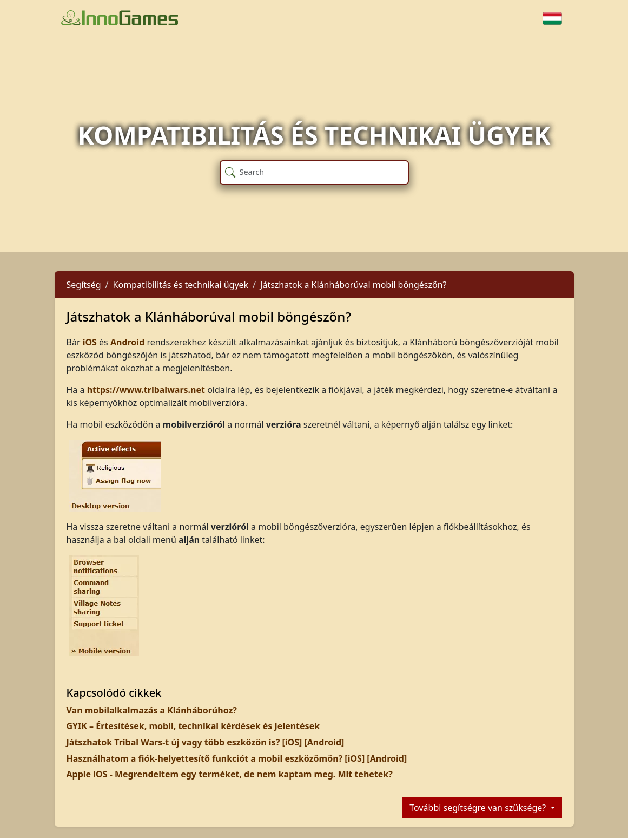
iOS (90, 342)
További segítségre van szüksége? (478, 808)
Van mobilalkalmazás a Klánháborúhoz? (152, 710)
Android (127, 342)
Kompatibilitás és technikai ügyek (181, 285)
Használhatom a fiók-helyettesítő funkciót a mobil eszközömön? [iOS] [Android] (237, 758)
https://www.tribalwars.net (146, 390)
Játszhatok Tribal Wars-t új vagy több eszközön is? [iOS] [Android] (206, 742)
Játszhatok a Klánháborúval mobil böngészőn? (353, 285)
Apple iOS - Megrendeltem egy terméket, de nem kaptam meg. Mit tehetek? (230, 774)
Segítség (84, 285)
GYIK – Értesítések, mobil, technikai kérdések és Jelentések (193, 726)
